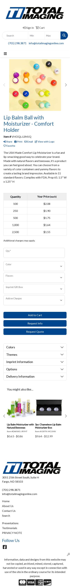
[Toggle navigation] (5, 53)
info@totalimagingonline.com (46, 43)
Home (6, 501)
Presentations (10, 523)
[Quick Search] (15, 35)
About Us (7, 506)
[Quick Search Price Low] (36, 35)
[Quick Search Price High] (52, 35)
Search (6, 515)
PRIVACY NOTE (12, 532)
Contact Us (9, 510)
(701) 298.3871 (17, 43)
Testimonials (9, 528)
